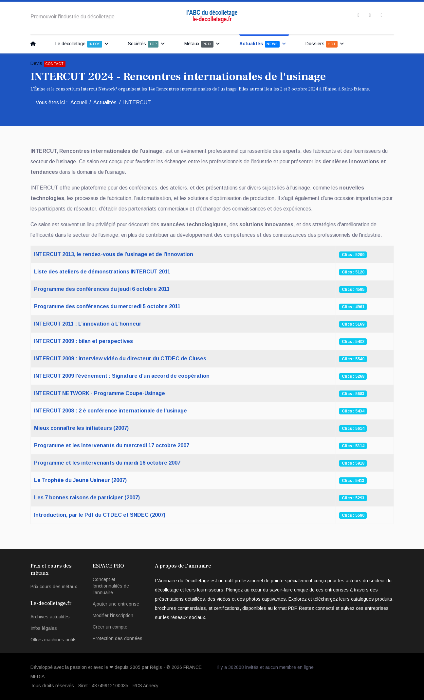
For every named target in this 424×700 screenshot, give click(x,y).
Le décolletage (78, 44)
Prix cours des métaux (53, 586)
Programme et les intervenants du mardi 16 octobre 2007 (107, 463)
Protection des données (117, 638)
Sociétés (143, 44)
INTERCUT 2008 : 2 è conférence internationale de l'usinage (110, 410)
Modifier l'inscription (113, 615)
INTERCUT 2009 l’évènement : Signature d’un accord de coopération (122, 376)
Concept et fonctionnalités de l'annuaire (111, 586)
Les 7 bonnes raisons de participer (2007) (87, 497)
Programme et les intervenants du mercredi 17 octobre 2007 (111, 445)
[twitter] (370, 15)
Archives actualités (50, 616)
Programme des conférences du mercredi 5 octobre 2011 (107, 306)
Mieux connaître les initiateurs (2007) (81, 428)
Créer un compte (110, 627)
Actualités (259, 44)
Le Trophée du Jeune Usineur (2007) (80, 480)
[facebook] (358, 15)
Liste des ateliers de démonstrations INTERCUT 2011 (102, 271)
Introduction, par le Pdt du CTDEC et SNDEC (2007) (99, 515)
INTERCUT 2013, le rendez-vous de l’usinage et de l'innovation (113, 254)
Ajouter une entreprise (116, 604)
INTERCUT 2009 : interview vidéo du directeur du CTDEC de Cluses (120, 358)
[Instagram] (381, 15)
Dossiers (321, 44)
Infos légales (43, 628)
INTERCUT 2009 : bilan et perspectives (83, 341)
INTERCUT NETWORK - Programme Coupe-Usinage (99, 393)
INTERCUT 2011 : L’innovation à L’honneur (87, 324)
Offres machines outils (53, 639)
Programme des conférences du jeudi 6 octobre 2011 (102, 289)
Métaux (198, 44)
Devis (47, 64)
